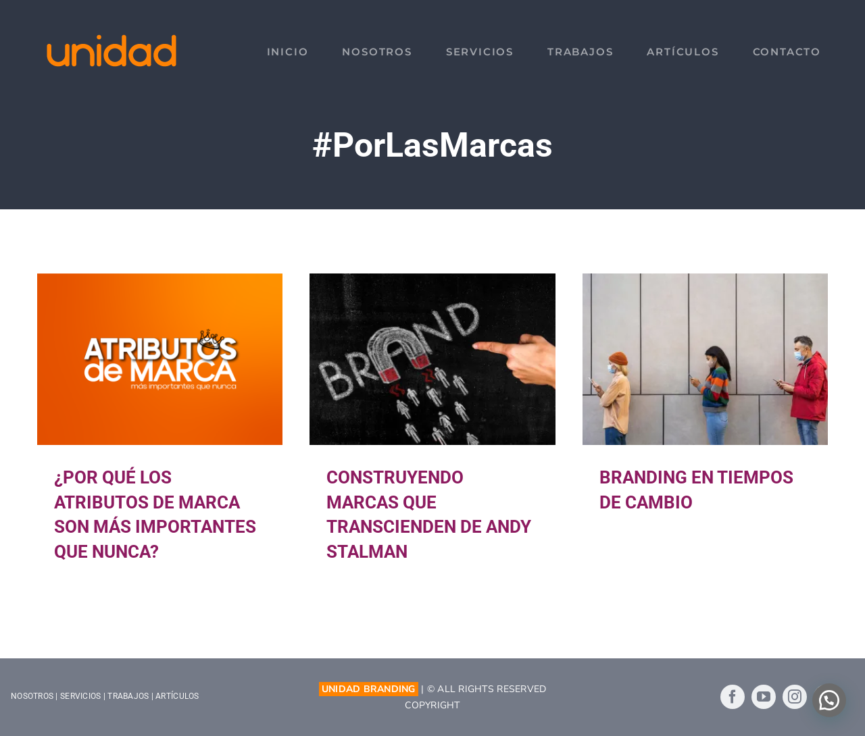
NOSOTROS (32, 696)
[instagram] (795, 697)
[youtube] (763, 697)
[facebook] (732, 697)
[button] (829, 700)
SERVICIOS (80, 696)
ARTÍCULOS (177, 696)
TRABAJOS (128, 696)
